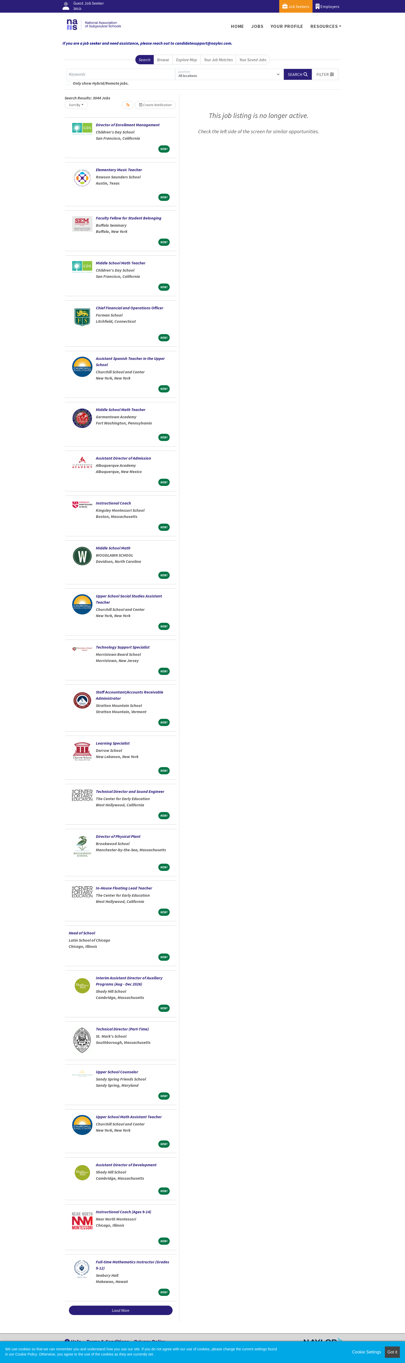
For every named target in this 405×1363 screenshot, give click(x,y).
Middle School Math (113, 547)
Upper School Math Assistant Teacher (129, 1116)
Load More (120, 1310)
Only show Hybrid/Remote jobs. (101, 83)
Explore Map (186, 59)
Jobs (257, 26)
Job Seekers (295, 6)
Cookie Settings (366, 1352)
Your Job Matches (218, 59)
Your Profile (287, 26)
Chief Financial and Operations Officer (129, 307)
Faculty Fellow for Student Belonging (128, 217)
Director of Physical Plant (118, 836)
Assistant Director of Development (126, 1164)
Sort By (74, 105)
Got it (392, 1352)
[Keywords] (121, 74)
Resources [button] (324, 26)
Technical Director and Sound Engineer (130, 791)
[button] (325, 74)
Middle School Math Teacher (120, 262)
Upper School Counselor (117, 1071)
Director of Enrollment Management (128, 124)
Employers (327, 6)
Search (144, 59)
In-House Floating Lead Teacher (124, 888)
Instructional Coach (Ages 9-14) (123, 1211)
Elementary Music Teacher (119, 169)
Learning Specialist (113, 743)
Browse (163, 59)
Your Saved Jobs (252, 59)
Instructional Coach (113, 503)
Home (237, 26)
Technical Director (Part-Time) (122, 1028)
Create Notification (155, 105)
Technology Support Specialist (123, 647)
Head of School (82, 932)
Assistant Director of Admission (123, 458)
